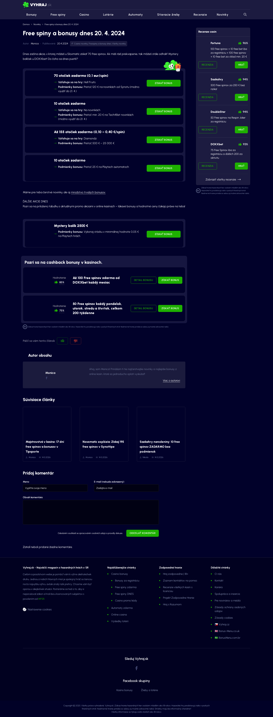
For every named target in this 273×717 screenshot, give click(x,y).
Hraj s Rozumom (172, 604)
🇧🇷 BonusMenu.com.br (227, 637)
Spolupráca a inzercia (227, 593)
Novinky (222, 14)
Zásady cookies (224, 617)
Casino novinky (81, 43)
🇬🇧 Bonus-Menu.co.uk (227, 631)
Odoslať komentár (142, 533)
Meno (26, 481)
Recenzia (208, 64)
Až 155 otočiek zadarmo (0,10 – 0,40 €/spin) (89, 132)
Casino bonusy (119, 573)
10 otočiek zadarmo (69, 103)
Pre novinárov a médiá (227, 600)
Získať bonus (163, 83)
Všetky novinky (119, 43)
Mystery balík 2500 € (71, 226)
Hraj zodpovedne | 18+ (175, 573)
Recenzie (198, 14)
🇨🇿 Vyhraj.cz (222, 624)
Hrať (241, 64)
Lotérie (106, 14)
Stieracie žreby (166, 14)
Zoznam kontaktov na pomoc (180, 580)
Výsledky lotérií (119, 621)
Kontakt (219, 580)
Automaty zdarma (122, 608)
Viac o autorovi (171, 380)
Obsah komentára (33, 497)
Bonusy (30, 14)
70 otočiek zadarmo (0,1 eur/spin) (81, 75)
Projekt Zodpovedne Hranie (178, 597)
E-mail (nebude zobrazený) (109, 481)
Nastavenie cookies (40, 609)
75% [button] (61, 310)
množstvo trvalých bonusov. (88, 192)
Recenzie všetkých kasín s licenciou (177, 589)
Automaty (133, 14)
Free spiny (56, 14)
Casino (82, 14)
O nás (218, 573)
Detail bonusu (143, 280)
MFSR (41, 598)
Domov (26, 24)
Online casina (119, 614)
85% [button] (61, 282)
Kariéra (219, 587)
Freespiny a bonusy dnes (100, 43)
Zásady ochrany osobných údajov (230, 609)
